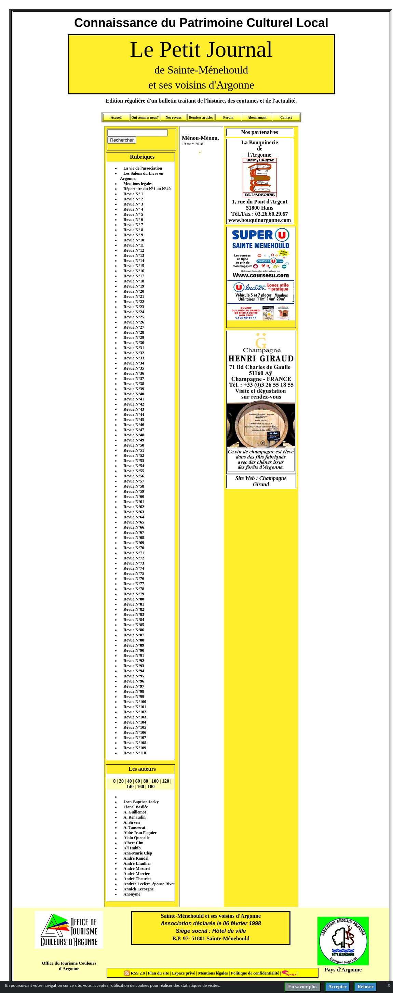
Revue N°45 (133, 419)
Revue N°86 (133, 629)
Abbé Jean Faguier (140, 832)
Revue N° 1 (133, 193)
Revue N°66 (133, 527)
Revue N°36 (133, 373)
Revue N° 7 (133, 224)
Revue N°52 (133, 455)
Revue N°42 (133, 404)
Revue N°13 (133, 255)
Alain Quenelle (136, 837)
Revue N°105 (134, 727)
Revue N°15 (133, 265)
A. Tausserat (134, 827)
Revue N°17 (133, 276)
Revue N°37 (133, 378)
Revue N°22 (133, 301)
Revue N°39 (133, 388)
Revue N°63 (133, 511)
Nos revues (173, 117)
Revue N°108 (134, 742)
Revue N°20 (133, 291)
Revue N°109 (134, 747)
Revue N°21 (133, 296)
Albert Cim (133, 842)
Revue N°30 (133, 342)
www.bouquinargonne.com (259, 220)
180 (151, 786)
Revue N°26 (133, 322)
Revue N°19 (133, 286)
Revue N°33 (133, 358)
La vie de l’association (142, 168)
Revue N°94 (133, 670)
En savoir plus (302, 986)
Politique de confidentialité (254, 973)
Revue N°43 (133, 409)
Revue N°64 (133, 517)
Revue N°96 (133, 681)
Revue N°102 (134, 712)
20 (121, 781)
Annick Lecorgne (138, 889)
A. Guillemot (134, 812)
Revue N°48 (133, 435)
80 (145, 781)
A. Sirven (131, 822)
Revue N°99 (133, 696)
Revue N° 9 (133, 235)
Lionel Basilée (135, 807)
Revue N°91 (133, 655)
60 (137, 781)
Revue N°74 (133, 568)
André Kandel (135, 858)
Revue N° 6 (133, 219)
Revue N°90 (133, 650)
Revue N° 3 (133, 204)
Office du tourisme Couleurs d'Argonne (69, 966)
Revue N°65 (133, 522)
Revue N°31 (133, 347)
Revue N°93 (133, 665)
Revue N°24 (133, 311)
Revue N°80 (133, 599)
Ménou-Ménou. (200, 138)
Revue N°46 (133, 424)
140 (130, 786)
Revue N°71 (133, 553)
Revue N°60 (133, 496)
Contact (286, 117)
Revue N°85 (133, 624)
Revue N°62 (133, 506)
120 (165, 781)
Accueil (116, 117)
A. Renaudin (134, 817)
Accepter (337, 986)
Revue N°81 (133, 604)
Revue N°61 (133, 501)
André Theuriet (137, 878)
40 (129, 781)
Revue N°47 (133, 429)
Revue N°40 (133, 394)
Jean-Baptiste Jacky (141, 801)
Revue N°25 (133, 317)
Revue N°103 (134, 717)
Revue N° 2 (133, 199)
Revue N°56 (133, 476)
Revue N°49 (133, 440)
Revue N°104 (134, 722)
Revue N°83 (133, 614)
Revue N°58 (133, 486)
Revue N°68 (133, 537)
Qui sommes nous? (145, 117)
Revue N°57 (133, 481)
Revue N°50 (133, 445)
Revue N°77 (133, 583)
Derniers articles (201, 117)
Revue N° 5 (133, 214)
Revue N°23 (133, 306)
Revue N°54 (133, 465)
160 (140, 786)
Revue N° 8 (133, 229)
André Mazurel (136, 868)
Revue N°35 (133, 368)
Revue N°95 (133, 676)
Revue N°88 (133, 640)
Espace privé (183, 973)
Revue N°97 (133, 686)
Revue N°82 (133, 609)
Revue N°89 (133, 645)
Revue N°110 (134, 753)
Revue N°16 (133, 270)
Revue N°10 (133, 240)
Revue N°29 (133, 337)
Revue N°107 (134, 737)
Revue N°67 (133, 532)
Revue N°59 (133, 491)
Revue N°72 (133, 558)
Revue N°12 (133, 250)
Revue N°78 (133, 588)
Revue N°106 (134, 732)
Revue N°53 (133, 460)
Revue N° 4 (133, 209)
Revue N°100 (134, 701)
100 (155, 781)
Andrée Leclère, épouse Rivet (149, 884)
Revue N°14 (133, 260)
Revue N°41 (133, 399)
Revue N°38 (133, 383)
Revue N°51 (133, 450)
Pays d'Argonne (343, 969)
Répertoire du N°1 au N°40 (147, 188)
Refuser (365, 986)
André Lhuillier (137, 863)
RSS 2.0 (135, 973)
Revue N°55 (133, 470)
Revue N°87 (133, 635)
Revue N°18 (133, 281)
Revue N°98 (133, 691)
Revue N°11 (133, 245)
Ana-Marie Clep (137, 853)
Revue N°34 (133, 363)
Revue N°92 (133, 660)
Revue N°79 (133, 594)
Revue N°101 (134, 706)
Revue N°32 (133, 352)
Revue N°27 (133, 327)
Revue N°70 (133, 547)
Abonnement (257, 117)
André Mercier (136, 873)
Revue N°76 (133, 578)
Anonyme (131, 894)
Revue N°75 (133, 573)
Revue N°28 (133, 332)
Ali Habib (131, 848)
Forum (228, 117)
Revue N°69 (133, 542)
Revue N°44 (133, 414)
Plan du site (159, 973)
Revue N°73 (133, 563)
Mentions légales (137, 183)
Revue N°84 (133, 619)
